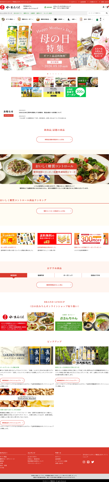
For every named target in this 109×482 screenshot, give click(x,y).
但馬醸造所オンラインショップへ (67, 380)
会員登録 (83, 1)
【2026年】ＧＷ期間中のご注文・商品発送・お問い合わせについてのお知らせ (42, 118)
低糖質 (33, 13)
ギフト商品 (3, 457)
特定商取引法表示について (36, 461)
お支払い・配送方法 (34, 459)
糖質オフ (39, 13)
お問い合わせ (105, 1)
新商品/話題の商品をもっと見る (54, 139)
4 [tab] (55, 73)
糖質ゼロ (26, 13)
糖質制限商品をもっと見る (54, 285)
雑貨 (98, 19)
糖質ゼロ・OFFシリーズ (7, 459)
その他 (2, 468)
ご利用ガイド (93, 1)
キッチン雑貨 (48, 13)
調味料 (2, 461)
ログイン (74, 1)
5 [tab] (58, 73)
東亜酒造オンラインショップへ (11, 380)
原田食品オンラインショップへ (11, 423)
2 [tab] (50, 73)
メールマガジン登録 (61, 461)
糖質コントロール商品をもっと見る (54, 211)
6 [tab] (61, 73)
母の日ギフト (18, 13)
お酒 (1, 463)
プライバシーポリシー (34, 463)
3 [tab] (53, 73)
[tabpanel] (54, 46)
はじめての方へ (32, 457)
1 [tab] (47, 73)
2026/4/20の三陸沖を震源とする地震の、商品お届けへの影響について (40, 112)
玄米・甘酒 (3, 465)
